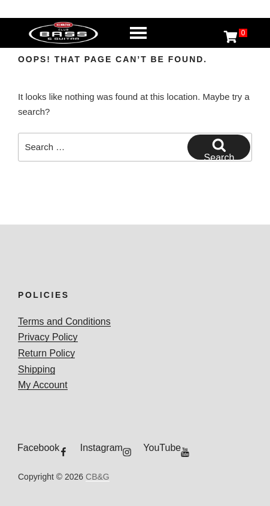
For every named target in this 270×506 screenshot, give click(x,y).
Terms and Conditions (64, 321)
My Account (43, 385)
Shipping (36, 369)
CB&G (98, 476)
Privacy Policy (48, 337)
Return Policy (46, 353)
